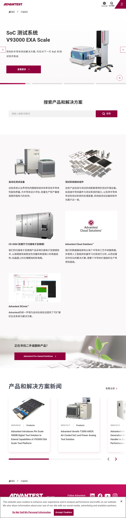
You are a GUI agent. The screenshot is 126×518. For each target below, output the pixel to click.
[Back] (3, 50)
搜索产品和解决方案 (63, 102)
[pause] (120, 78)
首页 (13, 12)
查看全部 (110, 388)
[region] (63, 507)
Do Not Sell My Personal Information (31, 512)
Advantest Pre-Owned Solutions (38, 356)
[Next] (123, 50)
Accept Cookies (63, 512)
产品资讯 (24, 12)
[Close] (121, 501)
